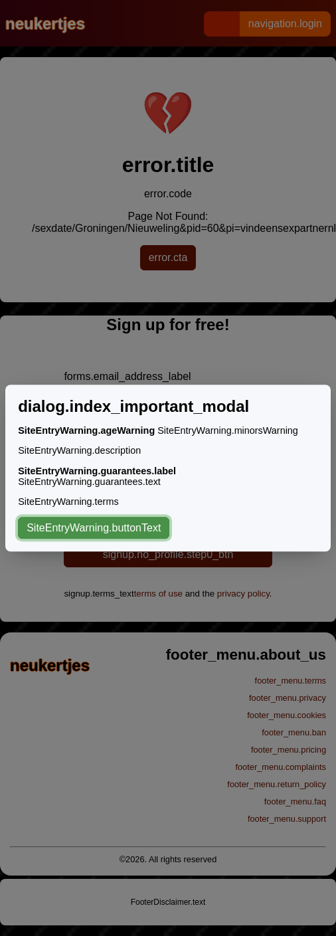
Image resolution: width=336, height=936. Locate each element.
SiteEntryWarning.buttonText (94, 527)
